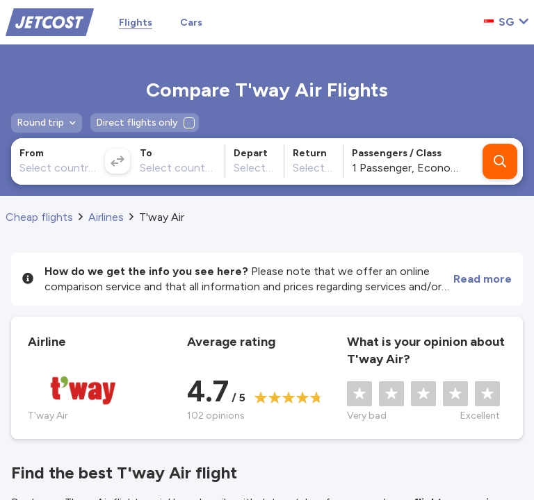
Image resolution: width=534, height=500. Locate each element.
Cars (191, 22)
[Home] (50, 21)
